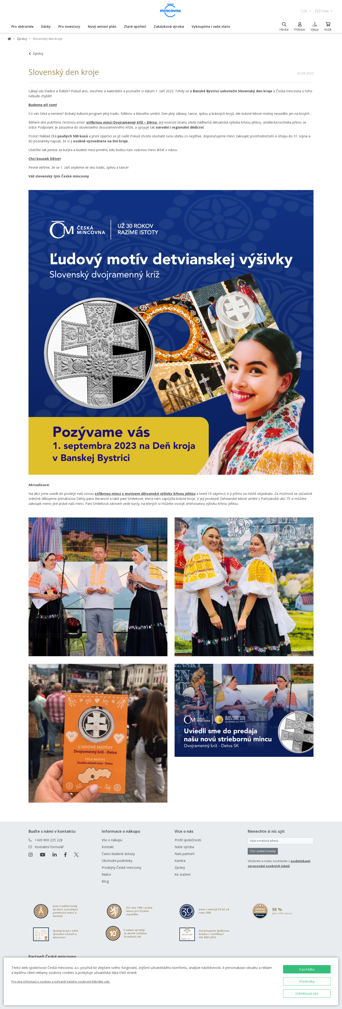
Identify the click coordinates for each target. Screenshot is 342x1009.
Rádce (106, 874)
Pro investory (69, 26)
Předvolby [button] (307, 981)
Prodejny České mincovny (121, 867)
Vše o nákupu (112, 840)
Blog (105, 881)
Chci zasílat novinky (263, 851)
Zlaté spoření (135, 26)
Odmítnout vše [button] (306, 993)
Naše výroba (184, 847)
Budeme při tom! (42, 104)
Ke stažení (182, 874)
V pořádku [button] (307, 969)
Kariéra (180, 860)
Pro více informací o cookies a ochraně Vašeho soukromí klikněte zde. (60, 981)
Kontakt (108, 847)
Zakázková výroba (169, 26)
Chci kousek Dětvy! (44, 158)
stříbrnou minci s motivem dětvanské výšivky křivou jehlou (145, 493)
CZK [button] (304, 11)
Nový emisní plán (102, 26)
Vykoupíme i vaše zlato (211, 26)
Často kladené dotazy (118, 853)
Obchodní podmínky (117, 860)
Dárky (46, 26)
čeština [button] (322, 11)
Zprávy (22, 39)
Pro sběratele (22, 26)
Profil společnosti (188, 840)
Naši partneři (185, 853)
